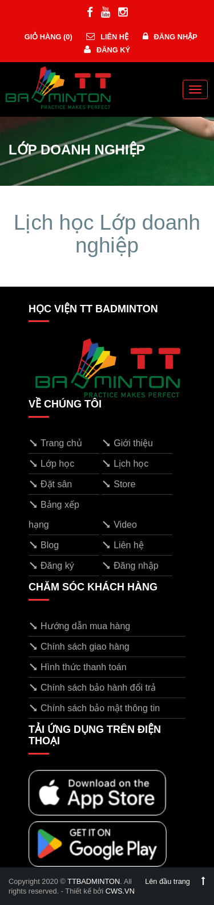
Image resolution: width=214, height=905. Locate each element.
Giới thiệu (127, 443)
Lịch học (125, 463)
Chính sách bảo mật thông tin (94, 708)
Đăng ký (107, 50)
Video (119, 524)
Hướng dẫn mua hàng (79, 626)
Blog (44, 545)
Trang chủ (55, 443)
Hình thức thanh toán (78, 667)
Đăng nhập (170, 36)
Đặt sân (50, 484)
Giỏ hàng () (47, 36)
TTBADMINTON (93, 881)
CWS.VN (120, 891)
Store (118, 484)
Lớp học (51, 463)
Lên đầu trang (175, 881)
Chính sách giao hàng (79, 646)
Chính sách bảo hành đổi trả (92, 687)
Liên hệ (107, 36)
